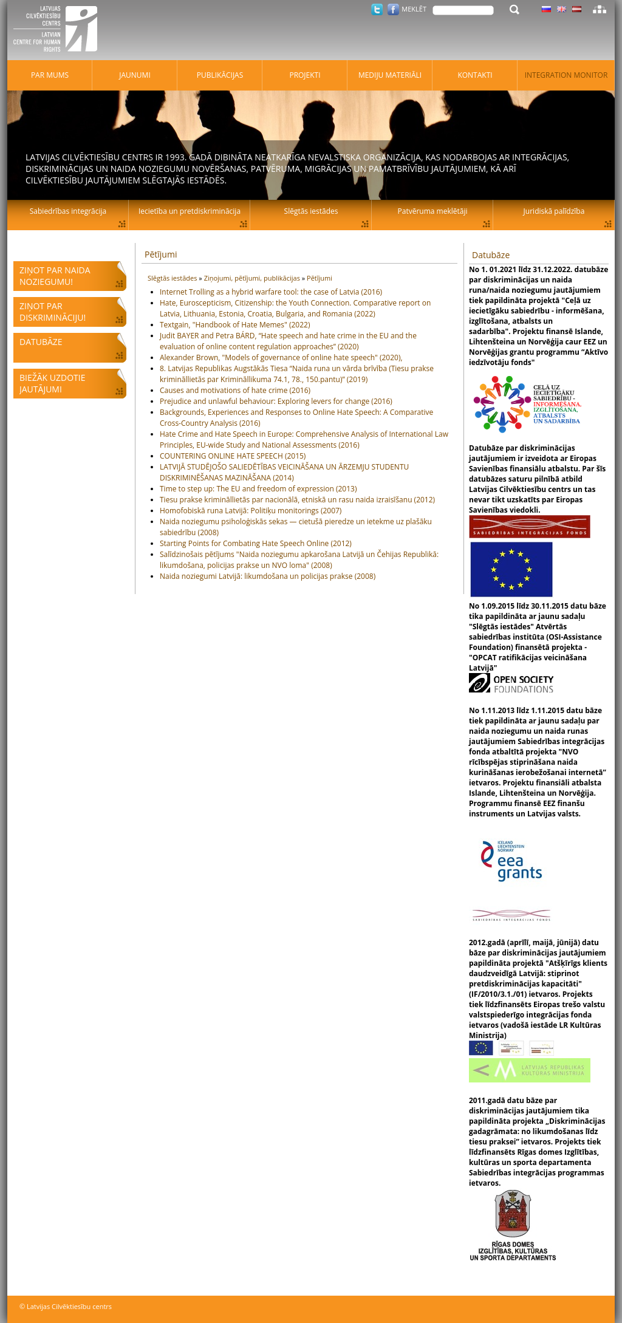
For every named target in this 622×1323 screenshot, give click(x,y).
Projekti (304, 75)
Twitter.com (377, 9)
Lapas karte (599, 9)
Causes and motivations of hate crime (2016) (235, 390)
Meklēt (414, 8)
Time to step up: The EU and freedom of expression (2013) (258, 489)
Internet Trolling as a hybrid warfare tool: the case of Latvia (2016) (271, 292)
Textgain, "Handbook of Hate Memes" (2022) (235, 325)
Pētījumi (161, 254)
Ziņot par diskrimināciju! (52, 311)
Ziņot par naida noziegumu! (55, 275)
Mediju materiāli (390, 75)
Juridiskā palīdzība (554, 211)
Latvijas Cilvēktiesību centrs (58, 30)
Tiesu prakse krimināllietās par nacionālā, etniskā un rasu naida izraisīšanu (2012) (297, 499)
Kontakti (474, 75)
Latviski (576, 9)
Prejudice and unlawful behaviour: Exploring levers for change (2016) (276, 401)
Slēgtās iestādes (173, 277)
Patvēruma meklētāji (433, 211)
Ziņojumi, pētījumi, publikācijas (253, 277)
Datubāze (41, 341)
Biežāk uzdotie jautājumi (52, 383)
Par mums (50, 75)
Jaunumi (135, 75)
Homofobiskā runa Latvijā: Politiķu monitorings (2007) (250, 510)
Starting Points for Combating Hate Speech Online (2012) (256, 543)
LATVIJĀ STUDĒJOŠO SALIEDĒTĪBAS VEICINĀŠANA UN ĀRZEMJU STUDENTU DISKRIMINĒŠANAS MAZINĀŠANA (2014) (284, 472)
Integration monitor (566, 75)
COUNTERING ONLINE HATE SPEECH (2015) (233, 456)
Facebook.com (393, 9)
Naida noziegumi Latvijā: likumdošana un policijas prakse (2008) (267, 576)
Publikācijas (220, 75)
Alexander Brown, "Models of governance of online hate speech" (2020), (281, 357)
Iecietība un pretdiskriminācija (189, 211)
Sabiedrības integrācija (68, 211)
